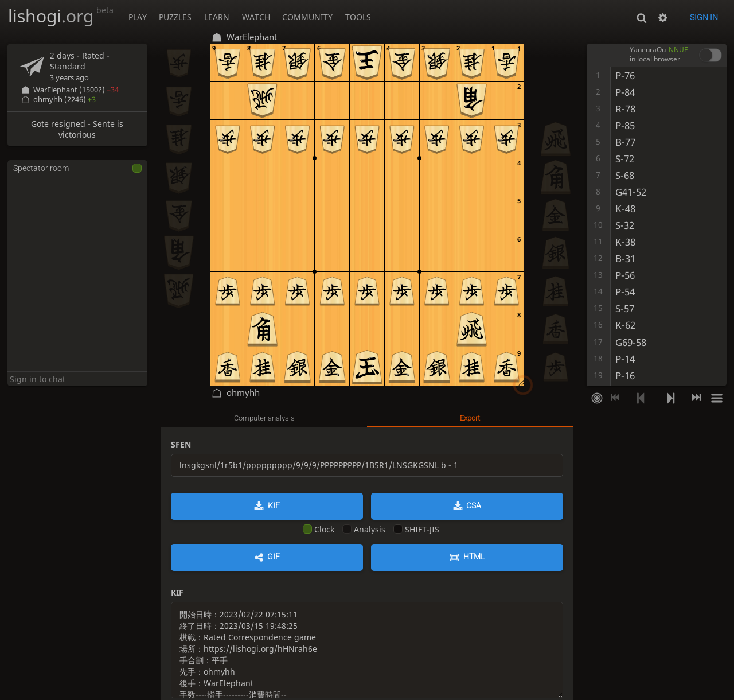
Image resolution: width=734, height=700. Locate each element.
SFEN (181, 444)
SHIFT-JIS (416, 529)
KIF (274, 505)
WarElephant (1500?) (76, 90)
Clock (318, 529)
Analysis (363, 529)
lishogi (61, 16)
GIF (273, 556)
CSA (473, 505)
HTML (474, 556)
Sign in (704, 17)
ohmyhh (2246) (64, 99)
